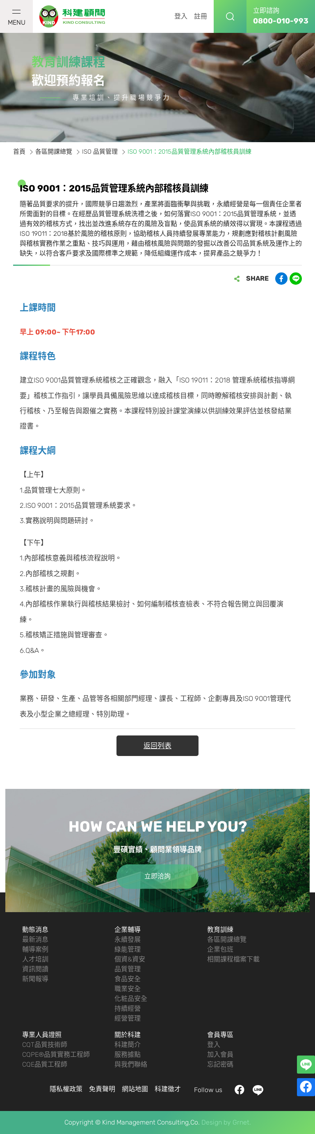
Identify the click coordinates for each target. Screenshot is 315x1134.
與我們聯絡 (130, 1064)
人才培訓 (35, 959)
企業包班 (220, 949)
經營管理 (127, 1018)
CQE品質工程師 (44, 1064)
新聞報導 (35, 979)
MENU (16, 18)
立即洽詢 (157, 876)
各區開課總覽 (227, 939)
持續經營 (127, 1008)
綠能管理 (127, 949)
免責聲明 (102, 1089)
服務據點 (127, 1054)
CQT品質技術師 (44, 1045)
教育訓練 (220, 929)
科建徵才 (168, 1089)
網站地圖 (135, 1089)
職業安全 (127, 989)
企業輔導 (127, 929)
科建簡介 (127, 1045)
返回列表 (157, 746)
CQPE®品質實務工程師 (56, 1054)
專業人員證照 (42, 1035)
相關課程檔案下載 (233, 959)
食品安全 (127, 979)
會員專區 (220, 1035)
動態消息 (35, 929)
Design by (216, 1122)
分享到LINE (296, 278)
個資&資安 (129, 959)
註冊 (200, 16)
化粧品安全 (130, 999)
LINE (258, 1090)
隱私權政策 (66, 1089)
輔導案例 (35, 949)
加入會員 (220, 1054)
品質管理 (127, 969)
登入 (180, 16)
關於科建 (127, 1035)
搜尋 (230, 16)
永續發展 (127, 939)
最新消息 (35, 939)
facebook (239, 1090)
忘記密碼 (220, 1064)
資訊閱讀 (35, 969)
